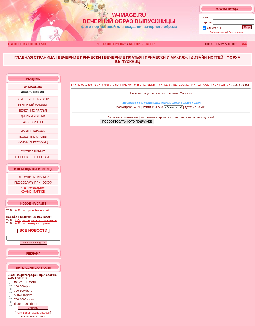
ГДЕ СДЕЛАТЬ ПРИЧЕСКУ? (33, 182)
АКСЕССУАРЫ (33, 122)
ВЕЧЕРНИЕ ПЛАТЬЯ (33, 110)
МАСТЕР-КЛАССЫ (32, 131)
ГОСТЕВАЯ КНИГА (33, 151)
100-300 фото (23, 286)
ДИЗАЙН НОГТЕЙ (33, 116)
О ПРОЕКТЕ (23, 157)
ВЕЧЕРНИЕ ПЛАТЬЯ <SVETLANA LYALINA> (202, 85)
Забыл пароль (218, 32)
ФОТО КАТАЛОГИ (99, 85)
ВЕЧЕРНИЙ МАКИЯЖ (33, 104)
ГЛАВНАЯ (77, 85)
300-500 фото (23, 290)
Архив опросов (40, 312)
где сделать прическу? (111, 43)
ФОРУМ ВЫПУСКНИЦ (33, 142)
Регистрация (236, 32)
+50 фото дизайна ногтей (32, 210)
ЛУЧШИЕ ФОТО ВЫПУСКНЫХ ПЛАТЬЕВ (142, 85)
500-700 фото (23, 295)
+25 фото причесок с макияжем (36, 220)
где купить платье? (142, 43)
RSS (244, 43)
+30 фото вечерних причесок (34, 223)
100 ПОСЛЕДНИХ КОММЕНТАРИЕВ (33, 190)
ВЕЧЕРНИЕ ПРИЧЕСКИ (33, 99)
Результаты (23, 312)
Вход (44, 43)
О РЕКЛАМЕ (42, 157)
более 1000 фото (25, 303)
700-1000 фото (24, 299)
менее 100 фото (25, 282)
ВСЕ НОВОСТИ (33, 230)
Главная (13, 43)
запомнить (214, 27)
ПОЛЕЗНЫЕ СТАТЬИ (33, 136)
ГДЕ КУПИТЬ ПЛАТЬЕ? (33, 176)
